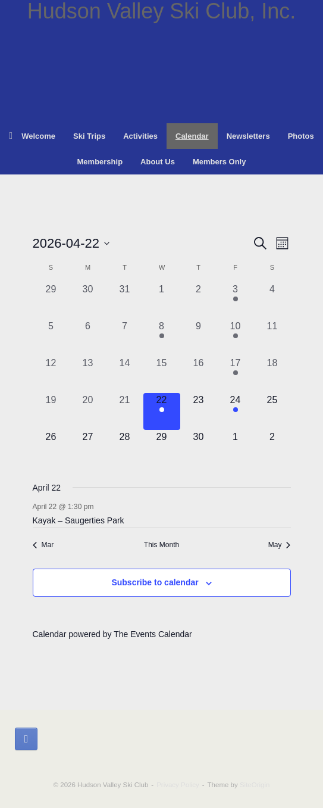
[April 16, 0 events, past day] (198, 374)
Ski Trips (89, 136)
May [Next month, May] (279, 545)
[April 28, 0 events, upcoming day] (124, 448)
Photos (301, 136)
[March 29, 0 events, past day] (51, 300)
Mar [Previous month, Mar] (43, 545)
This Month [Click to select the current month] (161, 545)
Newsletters (248, 136)
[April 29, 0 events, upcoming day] (161, 448)
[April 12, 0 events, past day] (51, 374)
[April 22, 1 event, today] (161, 411)
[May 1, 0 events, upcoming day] (235, 448)
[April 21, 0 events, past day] (124, 411)
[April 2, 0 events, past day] (198, 300)
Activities (140, 136)
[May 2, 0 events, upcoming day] (272, 448)
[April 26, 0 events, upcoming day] (51, 448)
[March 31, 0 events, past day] (124, 300)
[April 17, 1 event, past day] (235, 374)
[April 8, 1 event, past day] (161, 337)
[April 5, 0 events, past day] (51, 337)
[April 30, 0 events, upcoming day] (198, 448)
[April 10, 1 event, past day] (235, 337)
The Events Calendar (153, 634)
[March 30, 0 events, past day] (88, 300)
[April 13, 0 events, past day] (88, 374)
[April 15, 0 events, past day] (161, 374)
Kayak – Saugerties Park (78, 520)
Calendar (192, 136)
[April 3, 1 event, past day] (235, 300)
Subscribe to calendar (154, 582)
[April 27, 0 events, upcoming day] (88, 448)
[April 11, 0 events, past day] (272, 337)
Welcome (32, 136)
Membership (100, 161)
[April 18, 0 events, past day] (272, 374)
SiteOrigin (255, 784)
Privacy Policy (177, 784)
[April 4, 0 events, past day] (272, 300)
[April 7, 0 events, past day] (124, 337)
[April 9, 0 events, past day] (198, 337)
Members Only (219, 161)
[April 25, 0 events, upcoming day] (272, 411)
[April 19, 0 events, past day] (51, 411)
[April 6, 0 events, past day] (88, 337)
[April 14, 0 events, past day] (124, 374)
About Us (157, 161)
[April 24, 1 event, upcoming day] (235, 411)
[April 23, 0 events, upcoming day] (198, 411)
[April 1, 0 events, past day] (161, 300)
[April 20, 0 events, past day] (88, 411)
